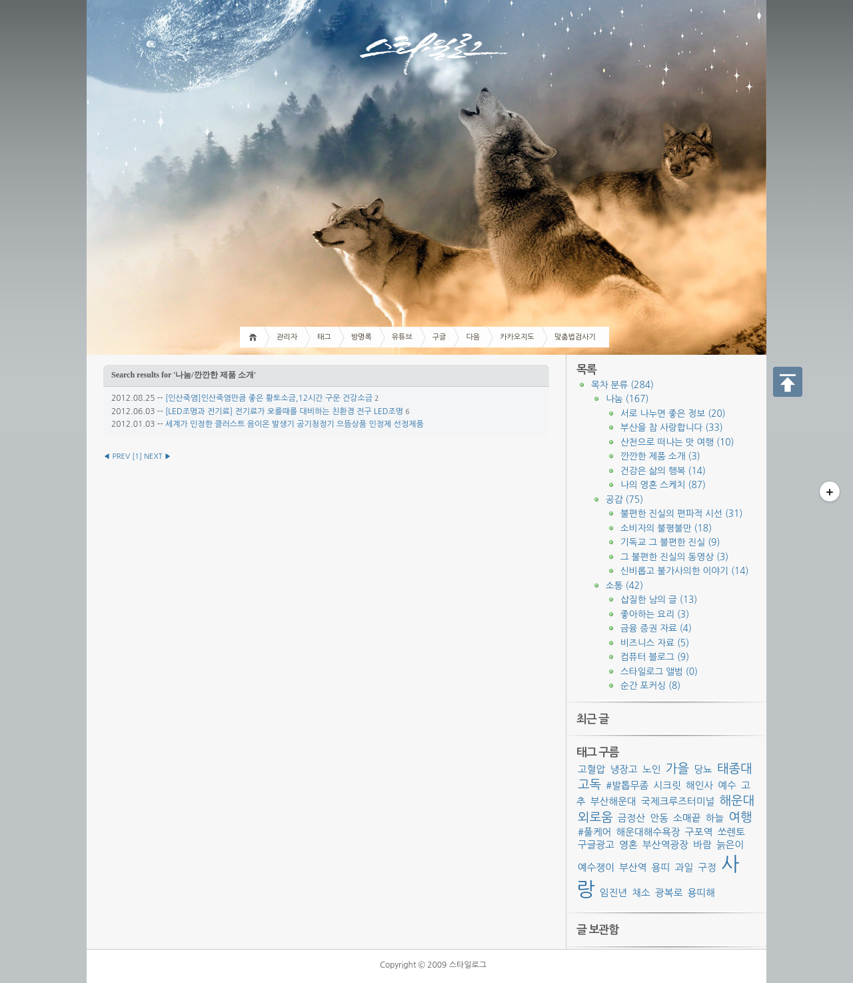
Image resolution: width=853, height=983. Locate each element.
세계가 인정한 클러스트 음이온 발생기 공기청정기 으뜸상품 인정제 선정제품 (294, 424)
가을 (677, 768)
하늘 (715, 818)
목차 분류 (622, 384)
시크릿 (666, 785)
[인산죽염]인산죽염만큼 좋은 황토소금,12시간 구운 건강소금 (269, 398)
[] (137, 456)
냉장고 (624, 769)
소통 (624, 585)
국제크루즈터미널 (677, 801)
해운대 (737, 800)
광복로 (668, 893)
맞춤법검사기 (575, 337)
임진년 (613, 893)
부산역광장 (665, 845)
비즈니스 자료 (654, 643)
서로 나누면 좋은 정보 (673, 413)
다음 (473, 337)
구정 (707, 867)
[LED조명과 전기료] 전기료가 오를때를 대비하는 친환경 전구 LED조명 (284, 411)
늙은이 (730, 845)
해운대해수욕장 (648, 832)
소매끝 (686, 818)
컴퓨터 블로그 (654, 657)
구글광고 (596, 845)
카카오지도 (517, 337)
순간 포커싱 (650, 685)
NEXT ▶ (157, 456)
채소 (641, 893)
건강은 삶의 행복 (663, 470)
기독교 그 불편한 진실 (670, 542)
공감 (624, 499)
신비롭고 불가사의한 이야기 (684, 571)
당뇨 (703, 769)
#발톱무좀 (627, 785)
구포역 (698, 832)
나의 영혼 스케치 (663, 484)
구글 (439, 337)
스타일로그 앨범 (659, 671)
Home (255, 337)
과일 (684, 867)
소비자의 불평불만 (666, 528)
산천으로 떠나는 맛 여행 (677, 442)
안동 (659, 818)
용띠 (661, 867)
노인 (651, 769)
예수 (727, 785)
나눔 (627, 398)
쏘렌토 (731, 832)
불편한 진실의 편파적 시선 (681, 513)
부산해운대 (613, 801)
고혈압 (591, 769)
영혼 (628, 845)
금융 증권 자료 (656, 628)
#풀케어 (594, 832)
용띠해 (701, 893)
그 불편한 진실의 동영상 (674, 557)
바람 (702, 845)
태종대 (734, 768)
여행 (740, 817)
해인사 (699, 785)
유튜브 (402, 337)
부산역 (632, 867)
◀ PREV (117, 456)
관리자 (287, 337)
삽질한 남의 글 (658, 599)
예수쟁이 (596, 867)
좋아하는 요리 (654, 614)
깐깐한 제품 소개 (660, 456)
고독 (589, 784)
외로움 (595, 817)
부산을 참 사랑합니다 (671, 427)
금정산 (631, 818)
